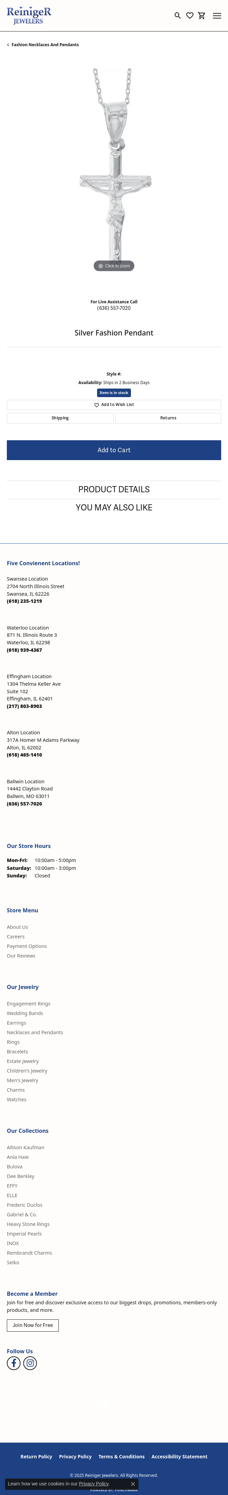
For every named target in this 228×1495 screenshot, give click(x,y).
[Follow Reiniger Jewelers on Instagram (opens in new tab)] (30, 1363)
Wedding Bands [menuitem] (25, 1013)
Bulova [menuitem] (15, 1166)
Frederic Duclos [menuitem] (24, 1205)
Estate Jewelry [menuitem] (23, 1061)
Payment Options (27, 946)
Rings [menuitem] (13, 1042)
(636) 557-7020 (114, 308)
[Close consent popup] (133, 1484)
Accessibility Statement (179, 1456)
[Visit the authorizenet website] (102, 1405)
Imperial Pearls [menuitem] (24, 1233)
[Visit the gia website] (81, 1405)
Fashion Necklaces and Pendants (45, 45)
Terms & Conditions (121, 1456)
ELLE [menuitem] (12, 1195)
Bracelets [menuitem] (17, 1051)
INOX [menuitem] (13, 1243)
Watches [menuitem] (16, 1099)
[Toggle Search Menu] (178, 16)
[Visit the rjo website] (121, 1405)
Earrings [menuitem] (16, 1022)
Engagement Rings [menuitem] (29, 1003)
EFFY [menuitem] (12, 1185)
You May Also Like (114, 508)
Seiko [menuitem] (13, 1262)
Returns (168, 418)
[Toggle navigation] (217, 15)
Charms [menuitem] (16, 1090)
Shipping (60, 418)
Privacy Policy (75, 1456)
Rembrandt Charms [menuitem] (29, 1253)
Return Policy (36, 1456)
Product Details (114, 490)
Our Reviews (21, 955)
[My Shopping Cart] (202, 16)
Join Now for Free (33, 1325)
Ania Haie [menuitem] (18, 1157)
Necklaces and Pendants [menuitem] (35, 1032)
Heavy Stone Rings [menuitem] (28, 1224)
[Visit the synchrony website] (144, 1405)
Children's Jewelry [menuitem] (27, 1070)
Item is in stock (114, 392)
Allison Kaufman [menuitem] (25, 1147)
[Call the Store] (24, 601)
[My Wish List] (190, 16)
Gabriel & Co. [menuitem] (22, 1214)
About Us (17, 927)
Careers (16, 936)
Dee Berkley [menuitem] (20, 1176)
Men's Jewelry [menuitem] (22, 1080)
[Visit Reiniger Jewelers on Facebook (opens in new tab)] (14, 1363)
